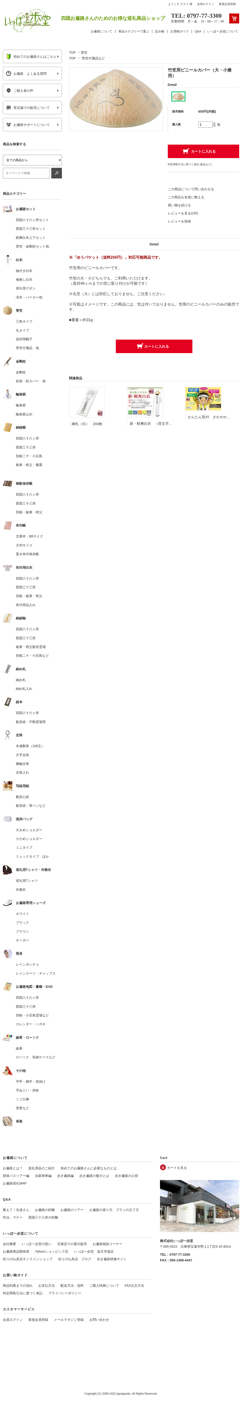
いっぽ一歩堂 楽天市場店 (94, 1251)
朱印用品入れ (26, 605)
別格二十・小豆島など (32, 655)
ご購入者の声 (19, 91)
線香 (19, 1048)
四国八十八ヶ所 (27, 438)
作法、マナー (13, 1217)
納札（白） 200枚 (87, 424)
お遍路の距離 (45, 1210)
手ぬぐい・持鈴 (27, 1090)
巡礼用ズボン (26, 288)
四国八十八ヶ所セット (32, 220)
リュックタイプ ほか (32, 856)
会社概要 (9, 1244)
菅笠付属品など (93, 58)
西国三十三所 (26, 447)
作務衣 (21, 890)
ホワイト (22, 914)
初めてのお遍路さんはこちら (31, 56)
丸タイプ (22, 330)
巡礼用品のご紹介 (41, 1168)
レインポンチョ (27, 964)
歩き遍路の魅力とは (94, 1176)
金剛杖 (21, 372)
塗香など (22, 1108)
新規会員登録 (227, 4)
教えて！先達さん (16, 1210)
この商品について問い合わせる (191, 189)
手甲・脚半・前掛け (31, 1081)
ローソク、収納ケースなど (36, 1057)
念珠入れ (22, 772)
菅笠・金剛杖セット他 (32, 246)
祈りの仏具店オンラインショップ (27, 1259)
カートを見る (177, 1168)
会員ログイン (205, 4)
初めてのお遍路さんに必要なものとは (88, 1168)
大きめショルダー (29, 830)
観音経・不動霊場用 (31, 722)
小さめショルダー (29, 839)
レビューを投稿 (179, 221)
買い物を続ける (179, 205)
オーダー (22, 940)
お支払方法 (46, 1285)
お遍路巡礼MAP (14, 1183)
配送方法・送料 (72, 1285)
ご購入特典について (104, 1285)
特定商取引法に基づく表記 (23, 1293)
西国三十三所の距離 (43, 1217)
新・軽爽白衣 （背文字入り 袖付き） (162, 423)
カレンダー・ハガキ (31, 1024)
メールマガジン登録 (69, 1320)
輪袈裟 (21, 405)
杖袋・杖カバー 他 (31, 381)
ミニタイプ (24, 847)
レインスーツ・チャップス (36, 973)
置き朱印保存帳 (27, 554)
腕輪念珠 (22, 764)
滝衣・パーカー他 (29, 297)
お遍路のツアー (72, 1210)
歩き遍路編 (65, 1176)
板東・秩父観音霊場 (31, 647)
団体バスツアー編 (16, 1176)
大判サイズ (24, 545)
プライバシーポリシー (64, 1293)
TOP (72, 52)
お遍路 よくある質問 (26, 73)
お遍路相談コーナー (107, 1244)
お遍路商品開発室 (16, 1251)
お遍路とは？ (13, 1168)
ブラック (22, 922)
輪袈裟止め (24, 414)
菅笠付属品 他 (27, 348)
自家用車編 (43, 1176)
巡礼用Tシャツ (27, 881)
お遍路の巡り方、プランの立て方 (114, 1210)
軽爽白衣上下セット (31, 238)
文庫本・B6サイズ (29, 536)
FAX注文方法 (134, 1285)
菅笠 (84, 52)
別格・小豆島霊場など (32, 1015)
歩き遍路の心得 (126, 1176)
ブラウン (22, 931)
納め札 (21, 680)
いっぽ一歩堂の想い (37, 1244)
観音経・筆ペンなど (31, 805)
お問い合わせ (99, 1320)
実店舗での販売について (28, 108)
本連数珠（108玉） (30, 746)
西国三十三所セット (31, 229)
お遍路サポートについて (28, 125)
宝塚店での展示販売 (72, 1244)
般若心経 (22, 797)
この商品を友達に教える (186, 197)
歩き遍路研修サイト (112, 1259)
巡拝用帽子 (24, 339)
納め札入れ (24, 689)
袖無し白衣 (24, 279)
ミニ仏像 (22, 1099)
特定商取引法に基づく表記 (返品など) (190, 164)
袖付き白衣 (24, 271)
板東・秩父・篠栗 (29, 465)
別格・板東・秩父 (29, 512)
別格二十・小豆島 (29, 456)
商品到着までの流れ (18, 1285)
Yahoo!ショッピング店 (51, 1251)
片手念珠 (22, 755)
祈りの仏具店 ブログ (74, 1259)
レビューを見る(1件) (183, 213)
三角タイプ (24, 321)
